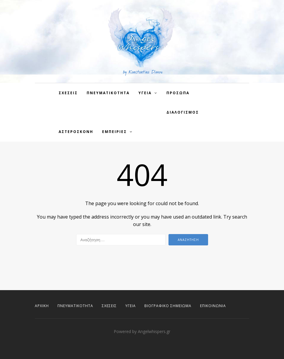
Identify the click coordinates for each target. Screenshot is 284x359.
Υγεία (130, 305)
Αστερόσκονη (76, 131)
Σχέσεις (109, 305)
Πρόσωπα (177, 92)
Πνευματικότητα (75, 305)
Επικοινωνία (213, 305)
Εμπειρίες (114, 131)
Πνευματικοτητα (108, 92)
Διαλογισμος (182, 112)
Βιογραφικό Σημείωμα (167, 305)
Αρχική (42, 305)
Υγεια (145, 92)
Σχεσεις (68, 92)
